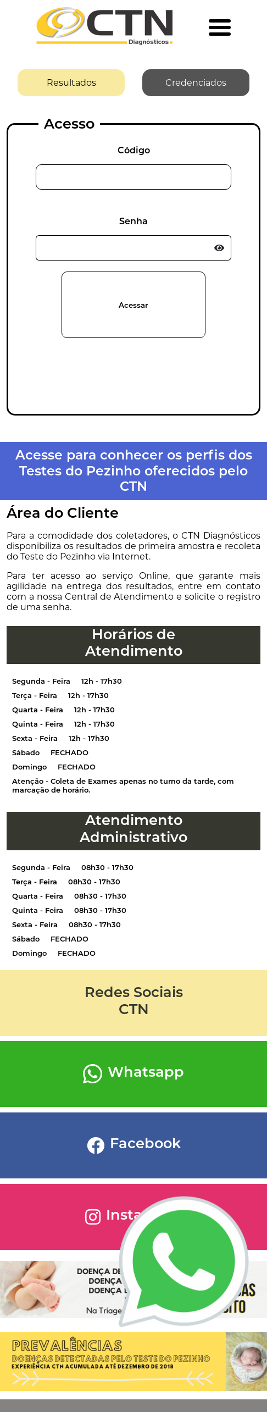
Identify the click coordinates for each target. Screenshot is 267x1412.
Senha (133, 221)
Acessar (133, 305)
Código (134, 150)
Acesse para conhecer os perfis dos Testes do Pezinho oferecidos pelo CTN (133, 470)
